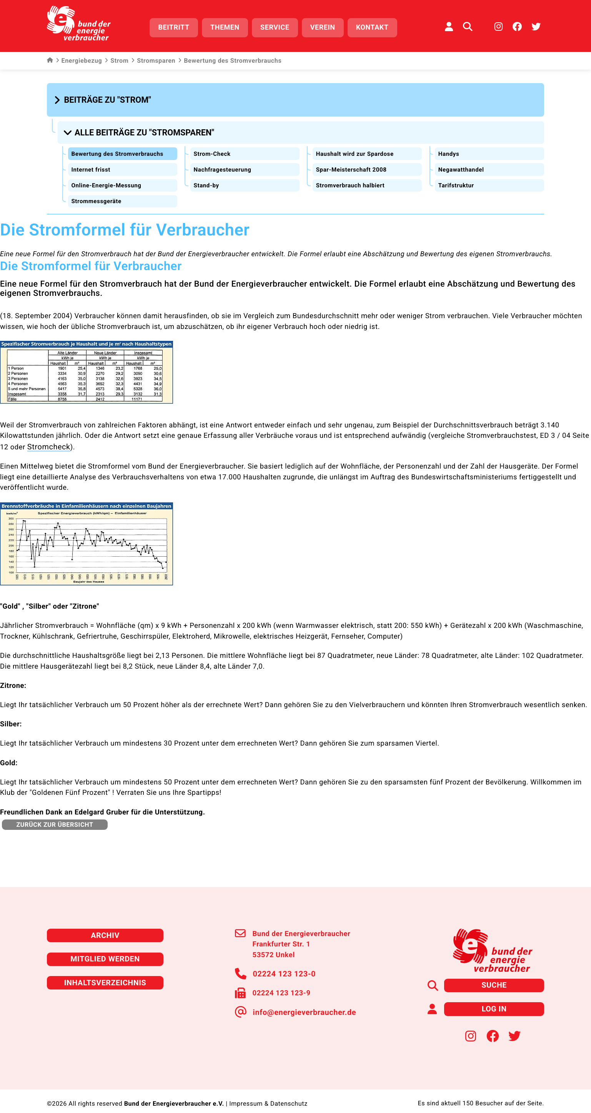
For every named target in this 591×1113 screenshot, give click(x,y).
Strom (116, 57)
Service (279, 26)
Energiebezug (79, 57)
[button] (103, 97)
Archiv (105, 927)
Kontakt (377, 26)
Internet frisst (92, 163)
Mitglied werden (105, 950)
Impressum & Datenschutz (268, 1091)
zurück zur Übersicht (53, 816)
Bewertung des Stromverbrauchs (120, 147)
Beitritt (178, 26)
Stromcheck (47, 440)
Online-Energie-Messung (108, 178)
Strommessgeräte (97, 194)
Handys (449, 147)
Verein (327, 26)
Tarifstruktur (457, 178)
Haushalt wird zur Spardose (357, 147)
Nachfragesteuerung (224, 163)
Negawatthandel (462, 163)
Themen (230, 26)
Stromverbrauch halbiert (352, 178)
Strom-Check (213, 147)
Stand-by (206, 178)
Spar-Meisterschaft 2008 (353, 163)
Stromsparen (153, 57)
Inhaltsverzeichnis (105, 972)
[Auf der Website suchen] (467, 25)
